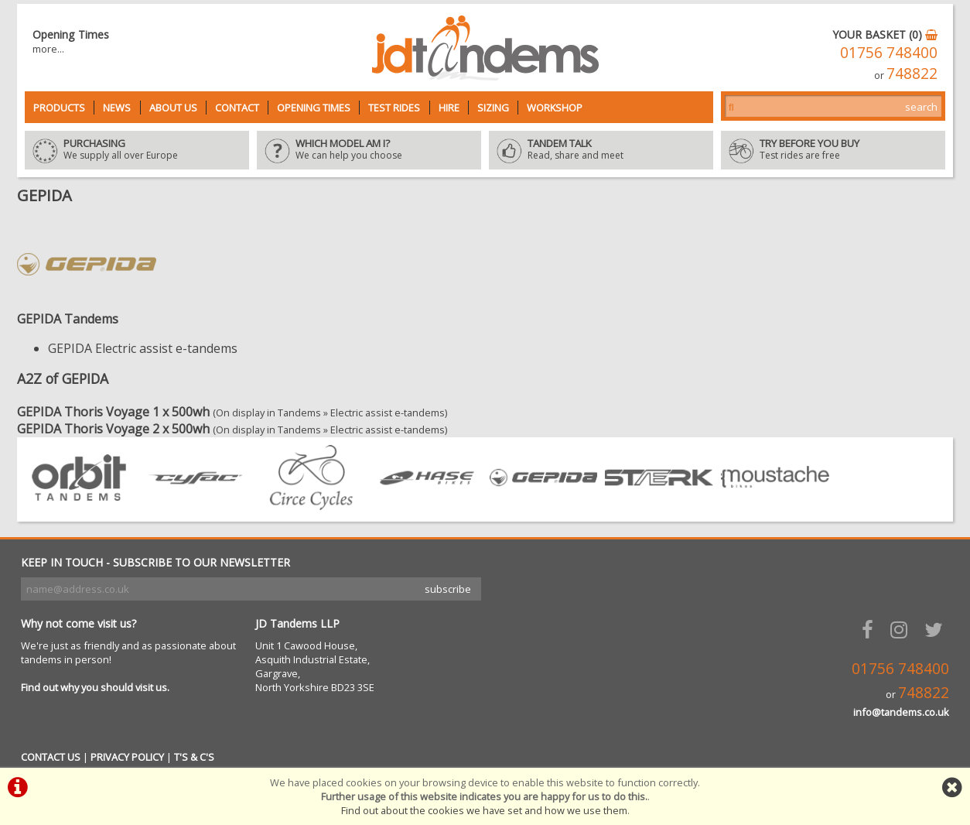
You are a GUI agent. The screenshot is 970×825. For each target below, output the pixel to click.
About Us (173, 108)
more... (48, 49)
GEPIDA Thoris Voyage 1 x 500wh (113, 411)
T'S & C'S (194, 757)
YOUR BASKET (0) (885, 34)
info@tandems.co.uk (901, 712)
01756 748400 (889, 52)
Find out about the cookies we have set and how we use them (484, 810)
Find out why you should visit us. (95, 687)
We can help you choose (369, 150)
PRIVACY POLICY (127, 757)
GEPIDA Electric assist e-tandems (142, 348)
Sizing (493, 108)
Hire (449, 108)
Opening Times (313, 108)
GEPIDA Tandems (67, 318)
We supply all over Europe (136, 150)
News (117, 108)
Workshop (554, 108)
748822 (912, 73)
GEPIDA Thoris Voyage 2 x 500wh (113, 428)
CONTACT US (50, 757)
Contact (237, 108)
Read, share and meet (601, 150)
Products (59, 108)
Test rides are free (833, 150)
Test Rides (394, 108)
